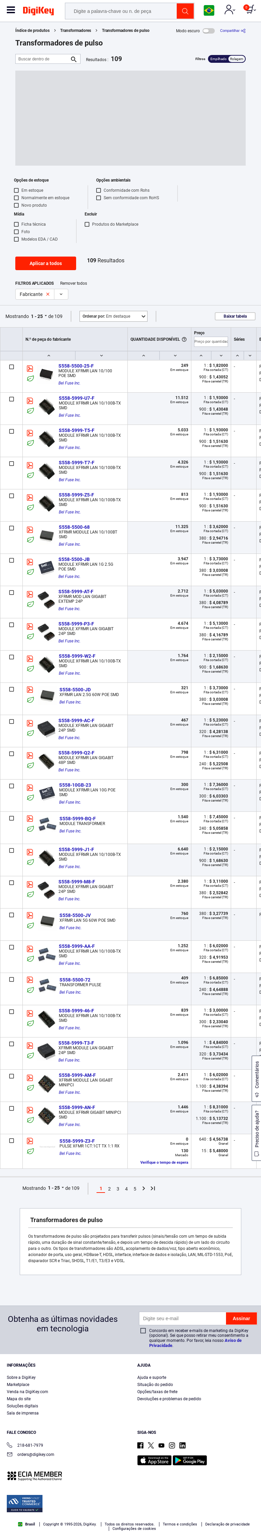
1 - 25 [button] (37, 316)
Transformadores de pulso (126, 30)
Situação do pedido (155, 1384)
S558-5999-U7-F (76, 398)
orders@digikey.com (30, 1455)
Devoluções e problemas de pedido (169, 1399)
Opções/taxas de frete (157, 1391)
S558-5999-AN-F (77, 1107)
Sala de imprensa (23, 1413)
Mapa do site (19, 1399)
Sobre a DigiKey (21, 1377)
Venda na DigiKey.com (27, 1391)
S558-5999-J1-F (76, 849)
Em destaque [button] (106, 316)
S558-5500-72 (74, 979)
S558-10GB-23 (75, 785)
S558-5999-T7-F (76, 462)
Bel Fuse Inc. (69, 383)
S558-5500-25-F (76, 366)
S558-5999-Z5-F (76, 495)
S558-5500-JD (75, 689)
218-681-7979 (25, 1446)
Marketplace (18, 1384)
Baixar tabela (235, 316)
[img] (38, 12)
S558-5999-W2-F (77, 656)
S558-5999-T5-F (76, 430)
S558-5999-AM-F (77, 1075)
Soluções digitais (22, 1406)
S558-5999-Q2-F (76, 752)
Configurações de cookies (134, 1528)
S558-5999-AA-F (77, 946)
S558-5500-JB (74, 559)
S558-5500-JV (75, 915)
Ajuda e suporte (151, 1377)
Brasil (26, 1524)
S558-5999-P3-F (76, 623)
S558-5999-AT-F (75, 591)
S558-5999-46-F (76, 1010)
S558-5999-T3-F (76, 1043)
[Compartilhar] (233, 30)
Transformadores (75, 30)
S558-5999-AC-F (76, 720)
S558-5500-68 (74, 527)
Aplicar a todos (46, 263)
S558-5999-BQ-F (77, 818)
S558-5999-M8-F (76, 881)
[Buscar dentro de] (42, 58)
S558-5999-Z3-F (77, 1141)
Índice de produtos (32, 30)
